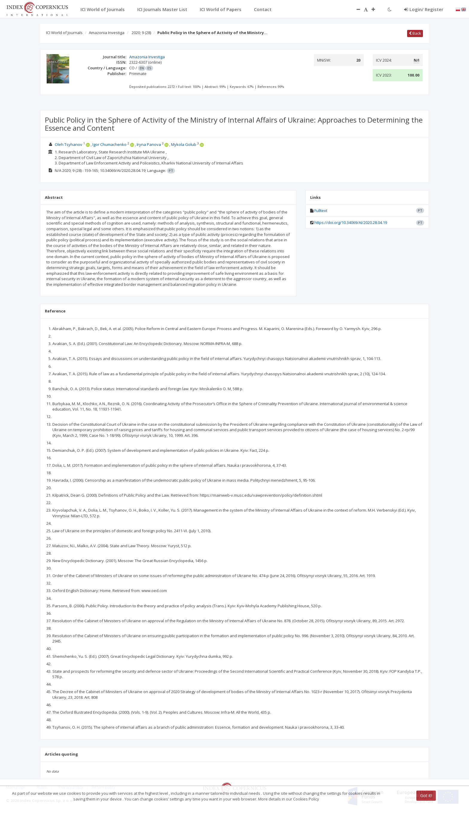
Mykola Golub (183, 144)
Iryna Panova (149, 144)
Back (415, 33)
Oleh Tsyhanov (68, 144)
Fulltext (320, 210)
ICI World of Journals (64, 32)
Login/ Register (423, 9)
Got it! (426, 795)
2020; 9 (141, 32)
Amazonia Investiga (106, 32)
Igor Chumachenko (109, 144)
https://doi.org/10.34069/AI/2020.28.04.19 (350, 222)
